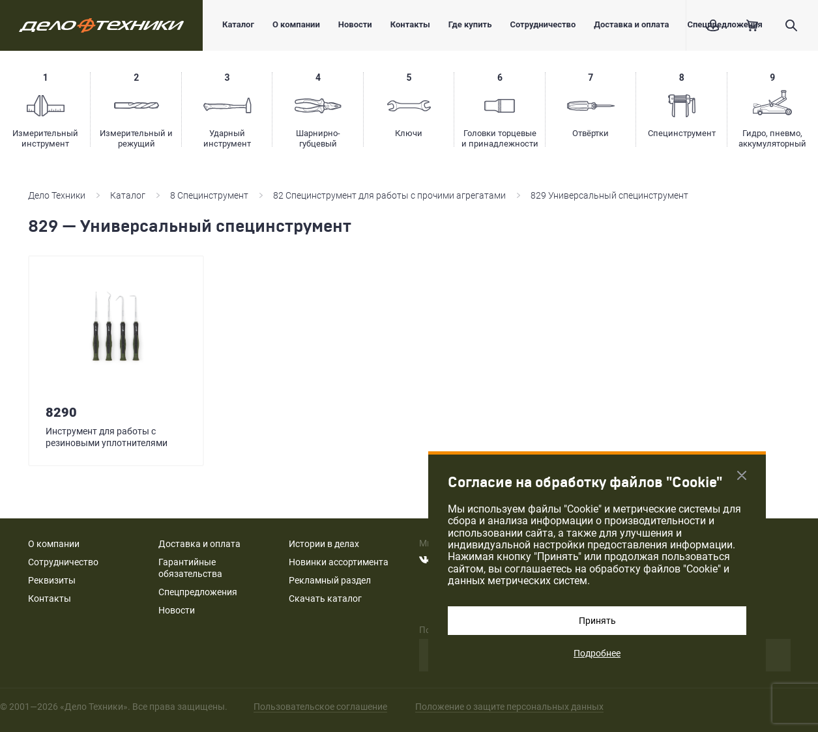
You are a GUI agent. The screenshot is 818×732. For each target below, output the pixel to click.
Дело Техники (56, 195)
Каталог (238, 24)
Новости (355, 24)
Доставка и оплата (631, 24)
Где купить (470, 24)
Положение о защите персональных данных (509, 706)
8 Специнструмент (209, 195)
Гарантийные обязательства (190, 568)
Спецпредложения (197, 592)
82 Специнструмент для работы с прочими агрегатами (389, 195)
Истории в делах (324, 544)
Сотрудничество (543, 24)
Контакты (410, 24)
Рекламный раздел (330, 580)
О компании (296, 24)
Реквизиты (52, 580)
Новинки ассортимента (338, 562)
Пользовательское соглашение (320, 706)
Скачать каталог (325, 598)
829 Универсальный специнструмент (609, 195)
